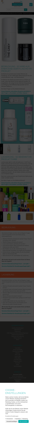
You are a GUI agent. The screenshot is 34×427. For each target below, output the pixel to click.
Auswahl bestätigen (12, 421)
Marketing (24, 418)
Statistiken (17, 418)
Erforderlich (9, 418)
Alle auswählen (23, 421)
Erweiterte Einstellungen (11, 416)
